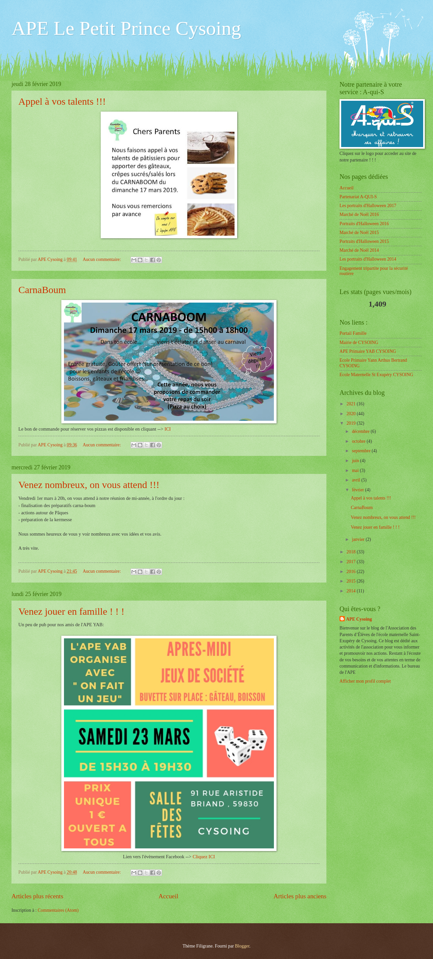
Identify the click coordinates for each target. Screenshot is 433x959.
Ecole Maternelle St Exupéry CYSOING (376, 374)
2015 (351, 581)
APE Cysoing (359, 619)
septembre (362, 450)
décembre (361, 431)
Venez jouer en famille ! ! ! (71, 611)
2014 (351, 590)
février (358, 489)
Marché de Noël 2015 (359, 232)
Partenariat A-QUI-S (358, 196)
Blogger (242, 946)
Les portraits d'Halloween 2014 (368, 259)
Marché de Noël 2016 (359, 214)
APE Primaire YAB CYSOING (368, 351)
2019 (351, 423)
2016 (351, 571)
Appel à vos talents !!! (62, 101)
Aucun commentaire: (102, 259)
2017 (351, 561)
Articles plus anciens (300, 896)
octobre (359, 441)
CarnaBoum (42, 289)
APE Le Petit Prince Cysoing (126, 28)
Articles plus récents (37, 896)
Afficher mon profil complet (365, 681)
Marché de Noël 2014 (359, 250)
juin (356, 460)
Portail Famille (353, 333)
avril (356, 480)
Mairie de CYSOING (359, 342)
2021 (351, 403)
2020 (351, 413)
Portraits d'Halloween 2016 (364, 223)
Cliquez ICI (204, 856)
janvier (359, 539)
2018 (351, 551)
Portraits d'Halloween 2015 (364, 241)
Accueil (168, 896)
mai (356, 470)
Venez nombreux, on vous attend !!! (88, 484)
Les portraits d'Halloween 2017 (368, 205)
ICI (167, 429)
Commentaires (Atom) (58, 910)
